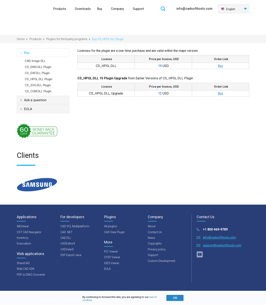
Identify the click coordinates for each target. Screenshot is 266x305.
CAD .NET (66, 232)
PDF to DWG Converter (31, 274)
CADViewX (67, 249)
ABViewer (23, 226)
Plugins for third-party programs (66, 39)
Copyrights (155, 243)
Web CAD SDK (26, 268)
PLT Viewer (111, 251)
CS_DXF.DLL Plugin (37, 73)
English (228, 9)
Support (138, 9)
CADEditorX (67, 243)
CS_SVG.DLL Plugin (38, 85)
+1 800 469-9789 (215, 229)
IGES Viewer (111, 263)
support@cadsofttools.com (222, 245)
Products (59, 9)
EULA (28, 109)
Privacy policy (157, 249)
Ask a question (35, 100)
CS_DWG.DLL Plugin (38, 67)
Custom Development (161, 260)
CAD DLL (65, 237)
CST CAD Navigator (29, 232)
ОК (175, 298)
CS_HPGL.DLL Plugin (38, 79)
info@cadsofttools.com (194, 9)
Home (21, 39)
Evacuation (24, 243)
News (151, 237)
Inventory (22, 237)
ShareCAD (23, 263)
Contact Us (155, 232)
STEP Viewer (112, 257)
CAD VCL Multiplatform (74, 226)
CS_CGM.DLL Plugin (38, 91)
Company (117, 9)
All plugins (110, 226)
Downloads (83, 9)
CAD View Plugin (114, 232)
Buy (99, 9)
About (151, 226)
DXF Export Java (70, 255)
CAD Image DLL (35, 61)
